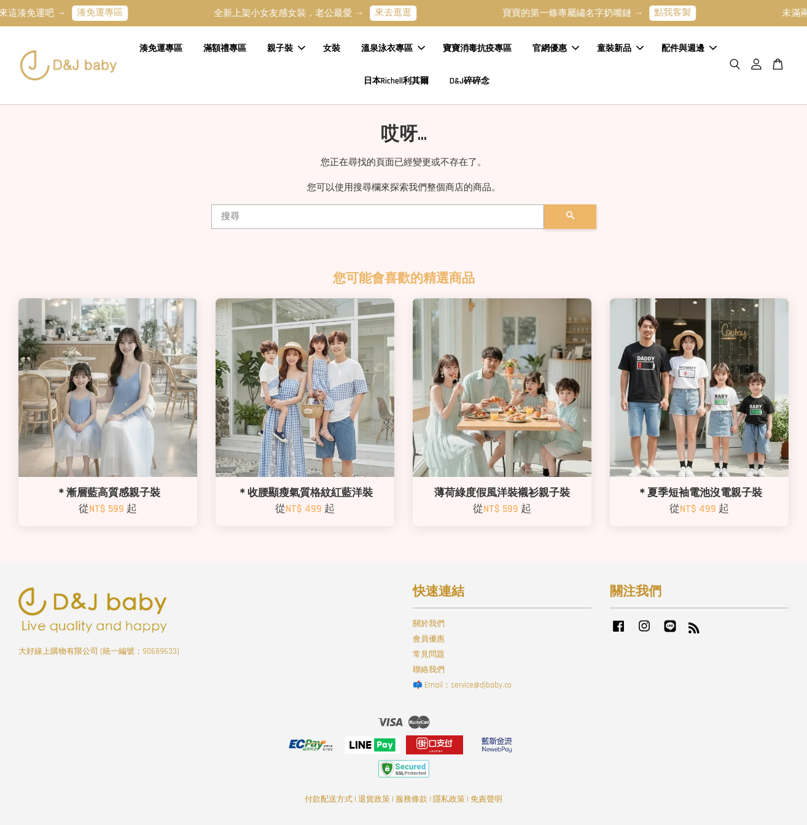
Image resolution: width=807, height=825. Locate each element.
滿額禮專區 (224, 48)
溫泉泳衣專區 (393, 48)
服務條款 (411, 799)
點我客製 (681, 12)
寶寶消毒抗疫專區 (477, 48)
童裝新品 (620, 48)
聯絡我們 (429, 670)
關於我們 (429, 624)
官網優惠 (555, 48)
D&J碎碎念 (469, 81)
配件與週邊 (689, 48)
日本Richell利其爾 (396, 81)
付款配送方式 (329, 799)
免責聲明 (486, 799)
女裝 (331, 48)
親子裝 (286, 48)
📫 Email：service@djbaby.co (462, 685)
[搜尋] (377, 216)
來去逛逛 (401, 12)
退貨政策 (374, 799)
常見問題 (429, 654)
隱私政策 (449, 799)
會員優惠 (429, 639)
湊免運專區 (108, 12)
